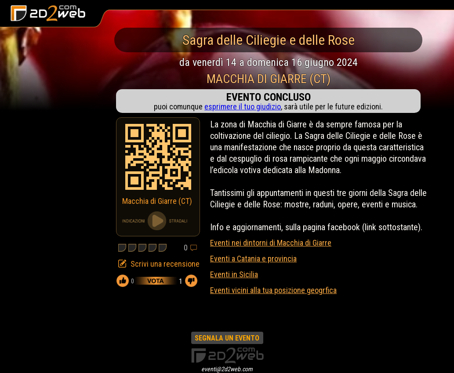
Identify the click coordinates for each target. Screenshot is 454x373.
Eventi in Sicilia (234, 274)
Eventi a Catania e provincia (253, 258)
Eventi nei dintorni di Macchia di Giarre (270, 242)
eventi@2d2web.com (227, 369)
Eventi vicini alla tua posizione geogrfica (273, 290)
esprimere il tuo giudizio (242, 106)
